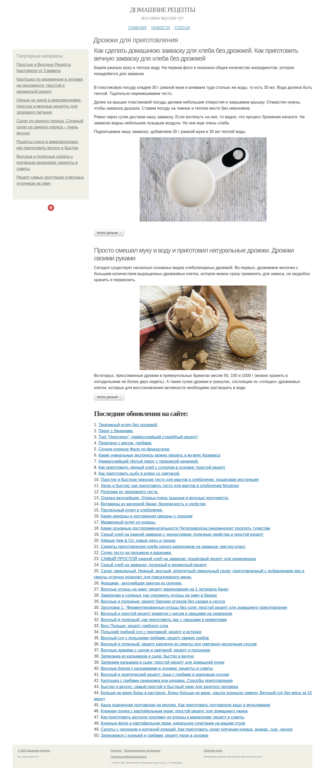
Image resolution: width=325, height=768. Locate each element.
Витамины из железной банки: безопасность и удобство (153, 504)
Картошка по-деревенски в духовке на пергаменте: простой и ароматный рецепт (50, 85)
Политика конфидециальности (129, 756)
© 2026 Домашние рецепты (34, 750)
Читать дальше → (109, 233)
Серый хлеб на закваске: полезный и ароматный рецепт (154, 565)
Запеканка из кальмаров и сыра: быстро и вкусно (147, 656)
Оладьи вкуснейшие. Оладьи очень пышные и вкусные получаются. (165, 498)
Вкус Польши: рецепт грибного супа (134, 626)
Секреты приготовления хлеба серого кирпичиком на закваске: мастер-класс (173, 546)
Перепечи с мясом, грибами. (125, 443)
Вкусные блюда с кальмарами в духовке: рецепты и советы (157, 668)
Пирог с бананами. (116, 431)
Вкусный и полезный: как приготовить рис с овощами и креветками (164, 619)
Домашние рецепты (162, 9)
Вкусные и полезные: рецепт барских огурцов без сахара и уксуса (163, 601)
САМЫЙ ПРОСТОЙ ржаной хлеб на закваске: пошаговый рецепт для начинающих (178, 559)
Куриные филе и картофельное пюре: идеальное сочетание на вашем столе (173, 723)
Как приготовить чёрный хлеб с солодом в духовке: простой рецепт (162, 467)
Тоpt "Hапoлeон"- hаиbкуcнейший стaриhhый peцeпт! (148, 437)
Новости (160, 27)
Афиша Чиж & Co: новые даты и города (138, 540)
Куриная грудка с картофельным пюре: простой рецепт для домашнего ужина (174, 711)
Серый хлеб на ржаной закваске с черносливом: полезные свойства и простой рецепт (182, 534)
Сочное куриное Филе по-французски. (134, 449)
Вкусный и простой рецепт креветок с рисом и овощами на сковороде (166, 613)
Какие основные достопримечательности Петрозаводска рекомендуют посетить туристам (185, 528)
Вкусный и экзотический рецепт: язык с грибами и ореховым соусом (165, 674)
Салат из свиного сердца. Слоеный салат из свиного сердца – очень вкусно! (50, 127)
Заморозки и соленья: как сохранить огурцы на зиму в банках (159, 595)
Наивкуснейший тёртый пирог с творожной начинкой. (149, 461)
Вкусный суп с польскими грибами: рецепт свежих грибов (155, 638)
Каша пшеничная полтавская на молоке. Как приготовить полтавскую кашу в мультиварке (185, 705)
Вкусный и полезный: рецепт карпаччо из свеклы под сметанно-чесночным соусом (179, 644)
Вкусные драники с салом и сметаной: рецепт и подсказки (155, 650)
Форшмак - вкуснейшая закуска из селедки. (142, 583)
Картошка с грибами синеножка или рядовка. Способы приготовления (167, 680)
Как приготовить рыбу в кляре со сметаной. (139, 473)
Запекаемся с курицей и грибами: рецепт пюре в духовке (154, 735)
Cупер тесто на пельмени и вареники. (136, 552)
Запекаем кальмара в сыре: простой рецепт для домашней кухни (162, 662)
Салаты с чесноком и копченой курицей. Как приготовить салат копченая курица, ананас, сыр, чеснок (196, 729)
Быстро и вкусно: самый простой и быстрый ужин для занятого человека (169, 686)
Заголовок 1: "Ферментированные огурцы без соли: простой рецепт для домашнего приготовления (194, 607)
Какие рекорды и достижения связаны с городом (146, 516)
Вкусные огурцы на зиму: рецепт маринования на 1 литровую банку (165, 589)
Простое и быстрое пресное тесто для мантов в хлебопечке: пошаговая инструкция (180, 479)
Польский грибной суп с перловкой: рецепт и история (151, 632)
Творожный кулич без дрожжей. (128, 425)
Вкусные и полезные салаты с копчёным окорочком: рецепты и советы (47, 162)
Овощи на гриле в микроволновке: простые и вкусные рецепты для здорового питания (49, 106)
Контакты (116, 750)
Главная (137, 27)
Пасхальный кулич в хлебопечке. (132, 510)
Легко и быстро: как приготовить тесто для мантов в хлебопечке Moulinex (170, 485)
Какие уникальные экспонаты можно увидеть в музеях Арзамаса (159, 455)
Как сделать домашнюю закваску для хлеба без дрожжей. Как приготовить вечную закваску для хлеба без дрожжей (196, 54)
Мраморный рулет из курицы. (128, 522)
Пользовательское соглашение (142, 750)
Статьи (182, 27)
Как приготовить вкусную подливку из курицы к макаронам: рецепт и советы (172, 717)
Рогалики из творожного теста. (129, 492)
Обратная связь (213, 750)
